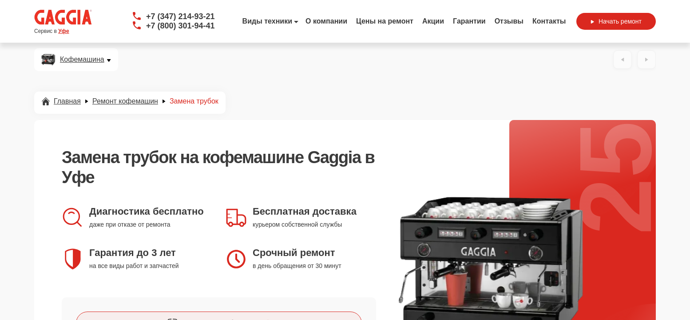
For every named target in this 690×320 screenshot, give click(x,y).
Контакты (549, 21)
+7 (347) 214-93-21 (180, 16)
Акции (433, 21)
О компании (326, 21)
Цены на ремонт (384, 21)
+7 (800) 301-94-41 (180, 25)
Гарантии (469, 21)
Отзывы (509, 21)
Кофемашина (82, 59)
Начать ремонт (616, 21)
